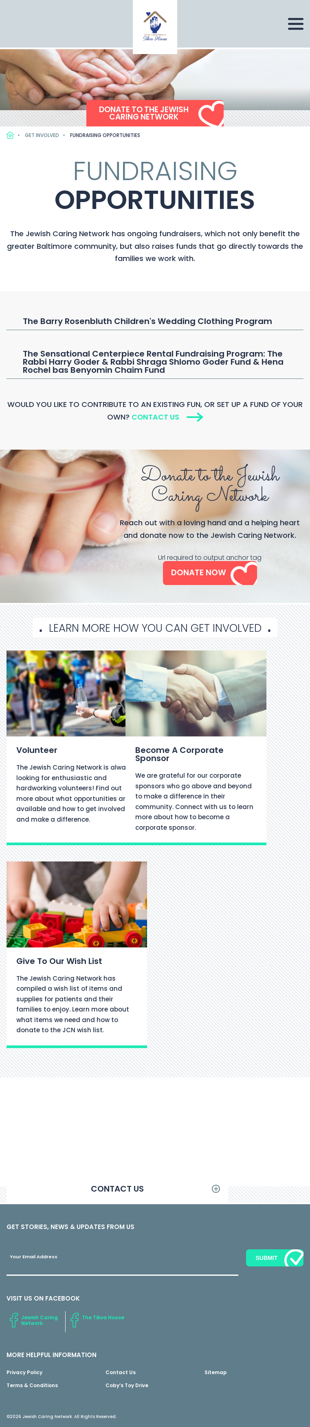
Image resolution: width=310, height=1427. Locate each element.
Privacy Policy (24, 1372)
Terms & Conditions (32, 1385)
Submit (266, 1258)
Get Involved (42, 135)
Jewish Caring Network (39, 1320)
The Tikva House (103, 1317)
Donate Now (198, 573)
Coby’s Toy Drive (127, 1385)
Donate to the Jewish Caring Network (143, 112)
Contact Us (155, 417)
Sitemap (215, 1372)
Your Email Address (33, 1257)
